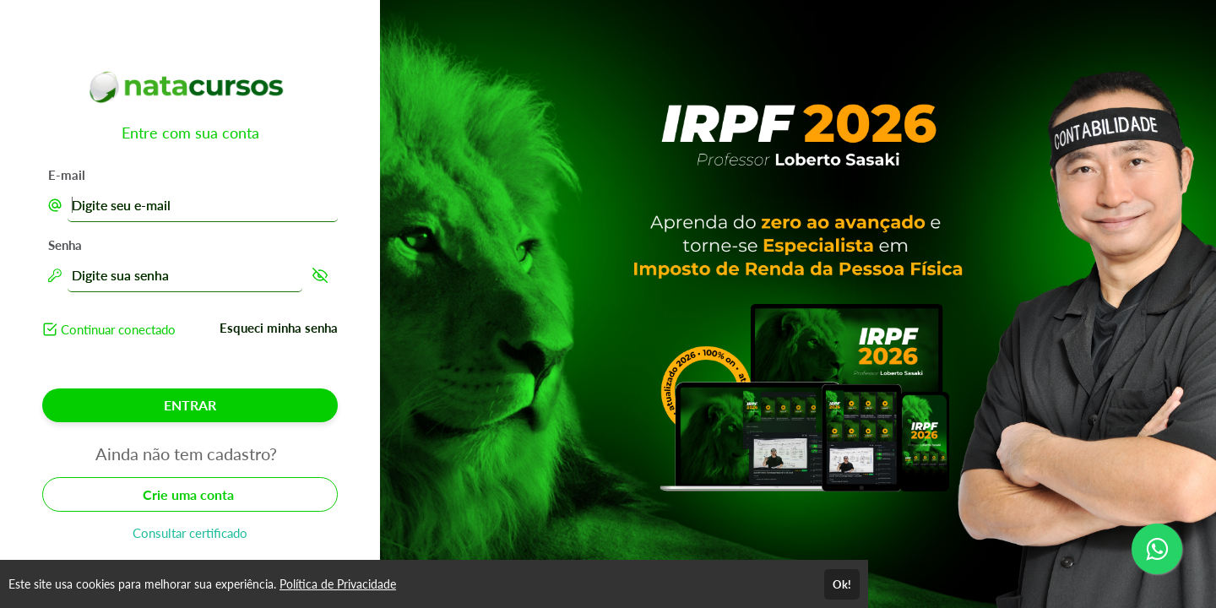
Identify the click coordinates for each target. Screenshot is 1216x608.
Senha (65, 244)
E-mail (66, 174)
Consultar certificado (190, 532)
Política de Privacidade (338, 584)
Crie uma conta (190, 494)
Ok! (842, 584)
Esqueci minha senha (279, 327)
